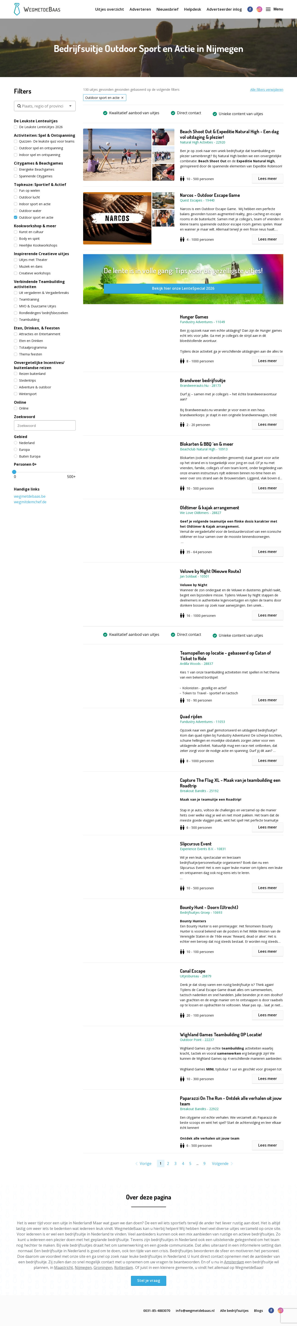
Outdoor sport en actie (33, 217)
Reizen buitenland (30, 373)
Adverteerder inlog (224, 9)
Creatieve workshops (32, 273)
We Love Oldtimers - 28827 (200, 512)
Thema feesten (28, 354)
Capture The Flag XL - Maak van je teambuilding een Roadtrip (230, 782)
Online (21, 408)
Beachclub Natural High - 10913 (204, 449)
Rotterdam (123, 1267)
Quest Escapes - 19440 (197, 200)
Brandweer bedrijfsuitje (202, 380)
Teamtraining (26, 299)
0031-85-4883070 (156, 1310)
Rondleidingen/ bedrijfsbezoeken (41, 313)
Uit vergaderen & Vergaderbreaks (41, 292)
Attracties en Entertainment (37, 334)
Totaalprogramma (30, 347)
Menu (274, 9)
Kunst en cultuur (28, 232)
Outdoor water (27, 210)
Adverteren (140, 9)
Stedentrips (25, 380)
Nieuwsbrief (168, 9)
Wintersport (25, 394)
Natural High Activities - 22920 (202, 142)
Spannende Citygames (33, 176)
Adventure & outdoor (32, 387)
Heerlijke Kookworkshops (35, 245)
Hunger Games (194, 316)
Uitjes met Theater (30, 259)
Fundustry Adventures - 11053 (202, 721)
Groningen (103, 1267)
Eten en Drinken (28, 340)
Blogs (258, 1310)
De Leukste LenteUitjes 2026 (38, 127)
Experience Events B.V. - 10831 (203, 849)
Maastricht (63, 1267)
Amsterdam (234, 1261)
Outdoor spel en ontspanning (38, 148)
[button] (131, 155)
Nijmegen (83, 1267)
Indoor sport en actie (32, 204)
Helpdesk (192, 9)
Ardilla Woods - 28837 (196, 663)
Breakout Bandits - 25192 (199, 791)
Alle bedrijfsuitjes (234, 1310)
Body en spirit (27, 238)
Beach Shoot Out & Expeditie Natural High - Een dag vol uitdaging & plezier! (229, 134)
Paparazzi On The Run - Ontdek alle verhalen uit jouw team (231, 1100)
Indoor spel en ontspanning (37, 155)
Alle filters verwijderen (266, 89)
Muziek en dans (28, 266)
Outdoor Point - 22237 (197, 1039)
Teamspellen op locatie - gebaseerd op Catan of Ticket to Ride (225, 655)
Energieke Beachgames (34, 169)
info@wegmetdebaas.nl (195, 1310)
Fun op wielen (27, 190)
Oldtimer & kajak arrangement (209, 507)
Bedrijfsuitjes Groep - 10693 (201, 912)
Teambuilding (26, 319)
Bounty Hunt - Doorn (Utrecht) (209, 907)
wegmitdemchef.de (30, 501)
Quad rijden (191, 716)
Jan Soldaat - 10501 (194, 576)
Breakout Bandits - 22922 (199, 1109)
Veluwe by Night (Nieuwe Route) (210, 571)
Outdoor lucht (27, 197)
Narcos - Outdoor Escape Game (210, 195)
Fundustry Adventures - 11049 (202, 322)
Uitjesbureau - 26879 (195, 976)
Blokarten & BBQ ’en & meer (206, 444)
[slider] (14, 472)
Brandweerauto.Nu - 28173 (200, 385)
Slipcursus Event (196, 843)
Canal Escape (192, 971)
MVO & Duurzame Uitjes (35, 306)
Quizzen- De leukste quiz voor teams (44, 141)
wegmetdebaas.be (30, 496)
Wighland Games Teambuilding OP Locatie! (221, 1034)
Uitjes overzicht (109, 9)
